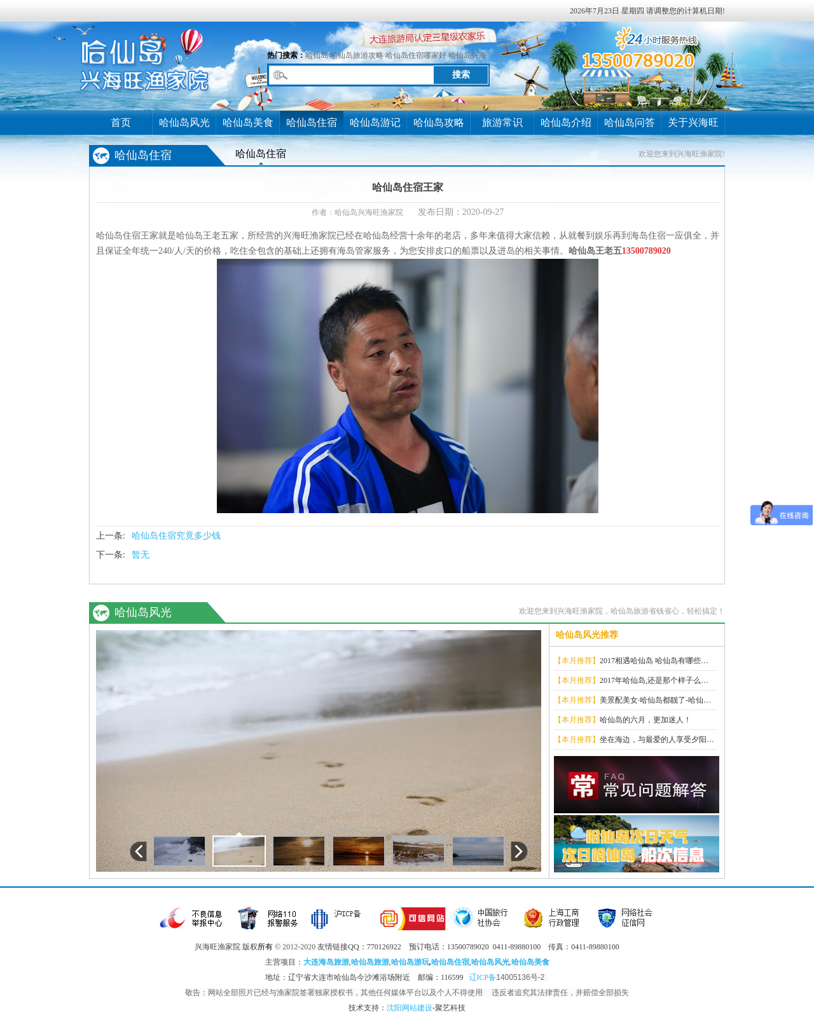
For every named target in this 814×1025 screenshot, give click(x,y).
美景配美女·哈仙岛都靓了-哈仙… (655, 700)
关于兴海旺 (693, 122)
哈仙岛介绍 (566, 122)
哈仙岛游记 (375, 122)
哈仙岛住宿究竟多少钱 (176, 535)
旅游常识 (502, 122)
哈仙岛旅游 (370, 962)
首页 (121, 122)
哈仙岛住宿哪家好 (415, 55)
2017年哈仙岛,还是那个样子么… (654, 680)
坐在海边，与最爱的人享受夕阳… (657, 739)
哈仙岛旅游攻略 (356, 55)
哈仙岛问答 (629, 122)
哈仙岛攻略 (438, 122)
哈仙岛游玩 (410, 962)
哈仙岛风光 (184, 122)
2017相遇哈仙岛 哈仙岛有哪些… (654, 660)
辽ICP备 (509, 977)
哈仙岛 (316, 55)
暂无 (140, 555)
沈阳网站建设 (409, 1007)
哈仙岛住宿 (311, 122)
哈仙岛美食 (248, 122)
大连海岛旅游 (326, 962)
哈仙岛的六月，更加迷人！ (645, 719)
